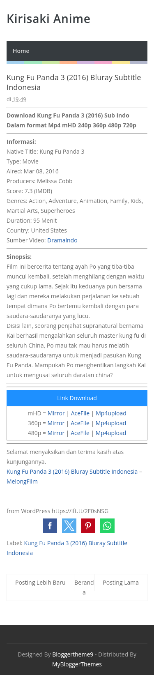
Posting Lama (121, 582)
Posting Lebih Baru (40, 582)
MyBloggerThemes (77, 664)
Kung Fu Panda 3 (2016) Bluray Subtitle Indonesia (72, 471)
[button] (50, 525)
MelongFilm (22, 481)
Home (21, 51)
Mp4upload (111, 413)
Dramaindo (62, 240)
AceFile (80, 413)
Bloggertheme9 (72, 654)
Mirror (56, 413)
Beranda (84, 587)
